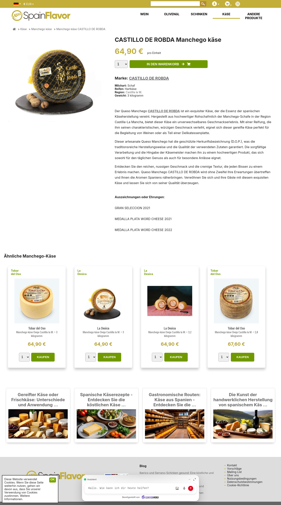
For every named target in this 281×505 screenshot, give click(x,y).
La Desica (82, 272)
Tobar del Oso (16, 272)
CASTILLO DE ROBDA (149, 78)
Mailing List (234, 472)
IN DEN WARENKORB (168, 64)
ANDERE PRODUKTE (253, 16)
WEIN (144, 14)
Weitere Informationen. (17, 497)
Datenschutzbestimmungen (244, 482)
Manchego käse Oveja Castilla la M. (35, 332)
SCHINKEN (199, 14)
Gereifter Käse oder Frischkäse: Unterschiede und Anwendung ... (38, 399)
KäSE (226, 14)
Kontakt (232, 465)
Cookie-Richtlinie (238, 485)
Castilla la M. (134, 92)
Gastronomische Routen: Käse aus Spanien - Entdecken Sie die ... (174, 399)
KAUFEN (43, 357)
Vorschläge (234, 468)
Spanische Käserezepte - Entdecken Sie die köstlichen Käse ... (106, 399)
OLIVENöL (172, 14)
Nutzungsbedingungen (242, 478)
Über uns (233, 475)
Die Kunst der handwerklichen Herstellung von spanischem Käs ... (242, 399)
